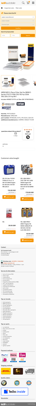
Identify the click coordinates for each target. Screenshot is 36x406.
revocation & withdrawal (9, 286)
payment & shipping (8, 292)
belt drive (5, 339)
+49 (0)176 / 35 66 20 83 (17, 261)
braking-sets (6, 331)
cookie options (6, 277)
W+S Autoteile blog (7, 291)
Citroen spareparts (7, 305)
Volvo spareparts (7, 317)
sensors (5, 344)
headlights (5, 342)
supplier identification (8, 284)
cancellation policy (7, 289)
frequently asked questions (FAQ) (10, 281)
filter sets (19, 8)
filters (4, 333)
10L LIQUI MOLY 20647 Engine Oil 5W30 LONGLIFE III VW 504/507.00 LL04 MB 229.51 (26, 226)
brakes (4, 330)
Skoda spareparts (7, 316)
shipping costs (13, 193)
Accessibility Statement (8, 294)
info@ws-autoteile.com (9, 263)
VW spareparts (6, 319)
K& (3, 222)
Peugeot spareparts (7, 312)
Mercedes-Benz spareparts (9, 309)
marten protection (7, 336)
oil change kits (6, 337)
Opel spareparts (7, 311)
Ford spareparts (7, 308)
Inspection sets (9, 8)
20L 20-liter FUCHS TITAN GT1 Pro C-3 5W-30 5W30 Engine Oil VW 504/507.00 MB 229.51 (8, 182)
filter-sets (5, 334)
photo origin (6, 275)
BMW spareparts (7, 303)
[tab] (5, 145)
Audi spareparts (7, 302)
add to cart (9, 197)
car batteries (6, 327)
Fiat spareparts (6, 306)
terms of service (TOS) (8, 274)
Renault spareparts (7, 314)
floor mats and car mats (9, 328)
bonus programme (7, 278)
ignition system (6, 345)
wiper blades (6, 341)
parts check (5, 288)
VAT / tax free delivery (8, 283)
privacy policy (6, 280)
